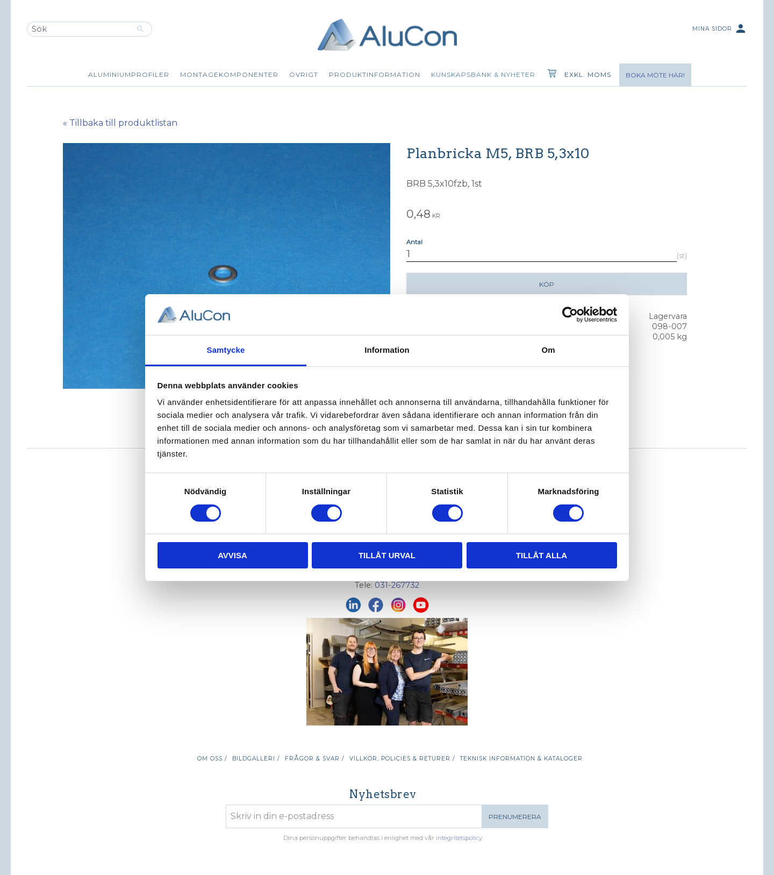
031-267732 (397, 585)
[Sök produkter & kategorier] (78, 29)
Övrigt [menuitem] (303, 74)
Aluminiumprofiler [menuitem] (128, 74)
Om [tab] (548, 349)
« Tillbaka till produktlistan (120, 123)
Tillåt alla (541, 555)
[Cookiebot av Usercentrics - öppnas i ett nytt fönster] (570, 315)
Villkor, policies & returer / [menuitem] (402, 758)
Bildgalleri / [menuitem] (256, 758)
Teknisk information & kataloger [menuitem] (521, 758)
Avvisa (232, 555)
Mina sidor (719, 29)
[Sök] (140, 29)
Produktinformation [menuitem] (374, 74)
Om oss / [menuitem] (212, 758)
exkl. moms (587, 74)
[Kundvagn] (549, 75)
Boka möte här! (655, 75)
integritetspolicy (459, 838)
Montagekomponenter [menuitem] (229, 74)
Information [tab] (387, 349)
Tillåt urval (387, 555)
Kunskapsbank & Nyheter (483, 74)
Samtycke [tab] (226, 349)
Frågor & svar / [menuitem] (314, 758)
